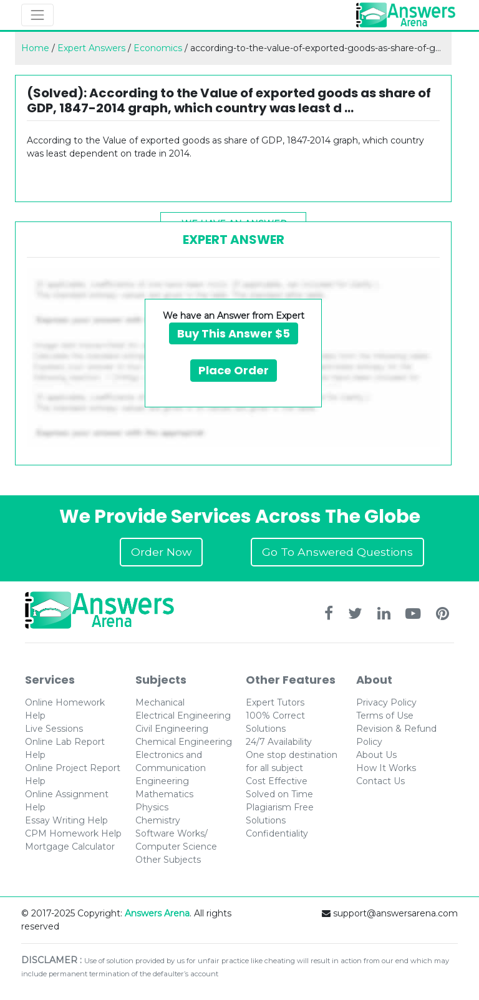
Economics (157, 48)
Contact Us (380, 781)
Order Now (161, 551)
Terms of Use (385, 715)
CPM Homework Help (73, 833)
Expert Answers (91, 48)
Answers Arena (157, 913)
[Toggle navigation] (37, 15)
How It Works (386, 768)
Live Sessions (54, 728)
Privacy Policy (386, 702)
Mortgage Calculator (70, 846)
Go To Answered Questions (337, 551)
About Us (376, 754)
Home (35, 48)
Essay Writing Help (66, 820)
